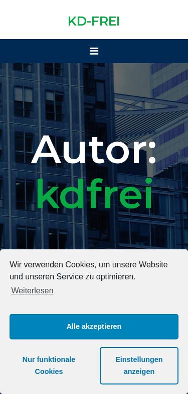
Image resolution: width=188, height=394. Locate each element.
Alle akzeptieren (94, 326)
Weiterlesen (32, 290)
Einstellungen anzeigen (138, 365)
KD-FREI (94, 21)
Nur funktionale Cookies (49, 365)
